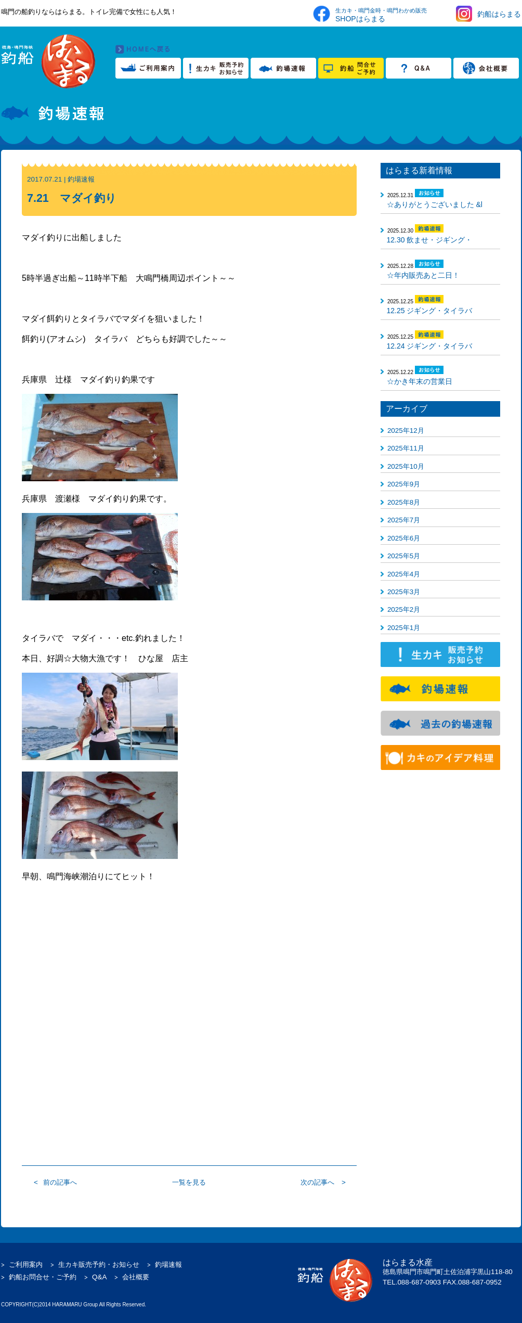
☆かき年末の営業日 (419, 381)
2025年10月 (405, 466)
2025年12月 (405, 430)
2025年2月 (403, 609)
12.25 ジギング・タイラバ (430, 310)
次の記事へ (317, 1182)
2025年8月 (403, 502)
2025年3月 (403, 592)
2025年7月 (403, 520)
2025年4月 (403, 574)
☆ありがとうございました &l (434, 204)
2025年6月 (403, 538)
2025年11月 (405, 448)
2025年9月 (403, 484)
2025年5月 (403, 556)
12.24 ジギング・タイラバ (430, 346)
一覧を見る (189, 1182)
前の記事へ (60, 1182)
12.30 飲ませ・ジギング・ (430, 240)
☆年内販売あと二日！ (423, 275)
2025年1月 (403, 628)
